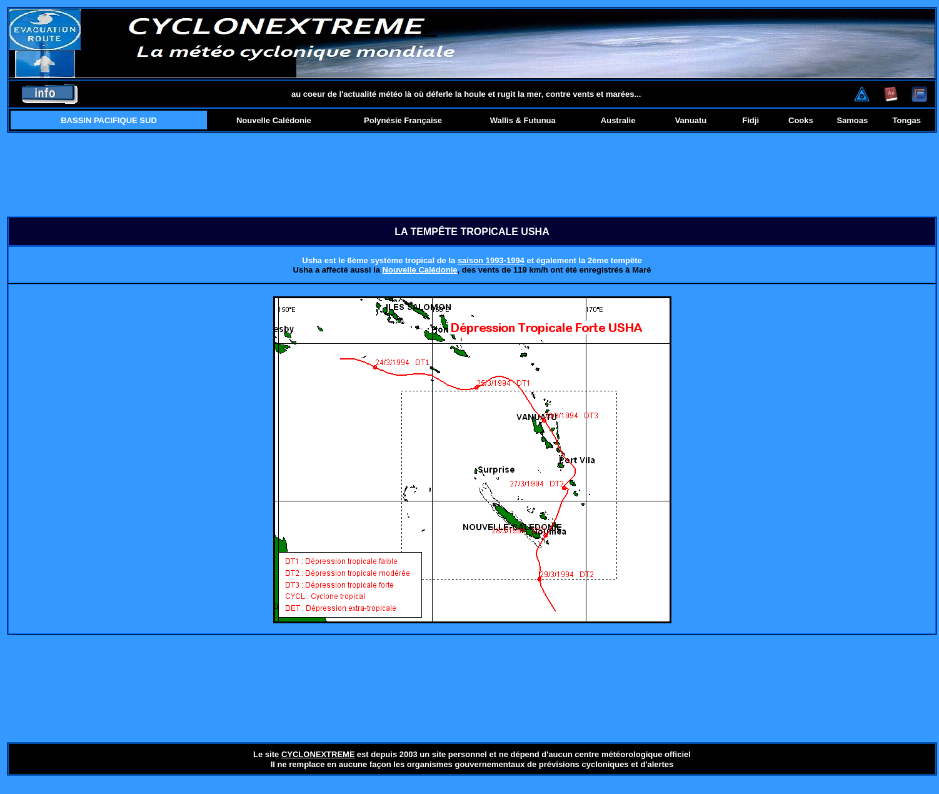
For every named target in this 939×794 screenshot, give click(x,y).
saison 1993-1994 (491, 260)
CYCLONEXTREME (318, 754)
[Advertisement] (472, 175)
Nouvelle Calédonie (420, 269)
